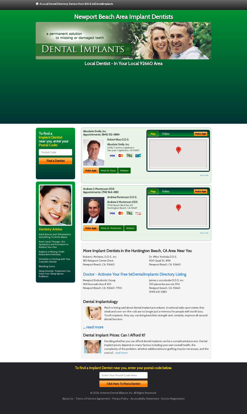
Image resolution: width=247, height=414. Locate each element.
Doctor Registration (173, 398)
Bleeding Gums (47, 266)
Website (124, 170)
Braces (48, 234)
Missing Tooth (57, 251)
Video (165, 133)
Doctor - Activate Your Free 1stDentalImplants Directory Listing (134, 274)
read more (94, 327)
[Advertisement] (123, 97)
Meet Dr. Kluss (108, 170)
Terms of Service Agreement (93, 398)
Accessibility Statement (145, 398)
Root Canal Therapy (49, 241)
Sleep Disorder (46, 270)
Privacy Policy (120, 398)
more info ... (204, 175)
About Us (67, 398)
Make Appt (90, 170)
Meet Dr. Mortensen (111, 228)
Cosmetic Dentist (48, 261)
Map (153, 133)
